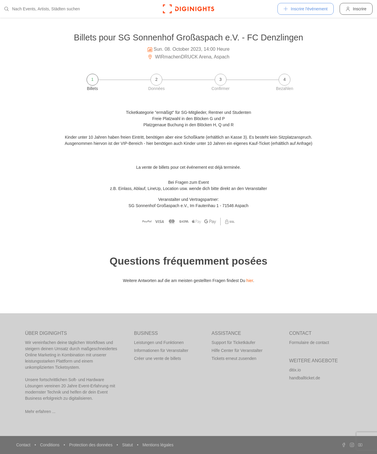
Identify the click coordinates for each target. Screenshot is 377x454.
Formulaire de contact (309, 342)
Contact (24, 444)
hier (249, 280)
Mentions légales (158, 444)
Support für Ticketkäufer (233, 342)
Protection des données (91, 444)
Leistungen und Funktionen (159, 342)
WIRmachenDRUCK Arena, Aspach (188, 56)
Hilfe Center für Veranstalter (236, 350)
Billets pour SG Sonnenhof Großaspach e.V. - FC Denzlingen (188, 37)
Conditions (50, 444)
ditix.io (295, 370)
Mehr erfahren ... (40, 411)
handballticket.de (304, 378)
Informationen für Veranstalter (161, 350)
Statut (128, 444)
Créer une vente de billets (157, 358)
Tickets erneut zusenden (233, 358)
